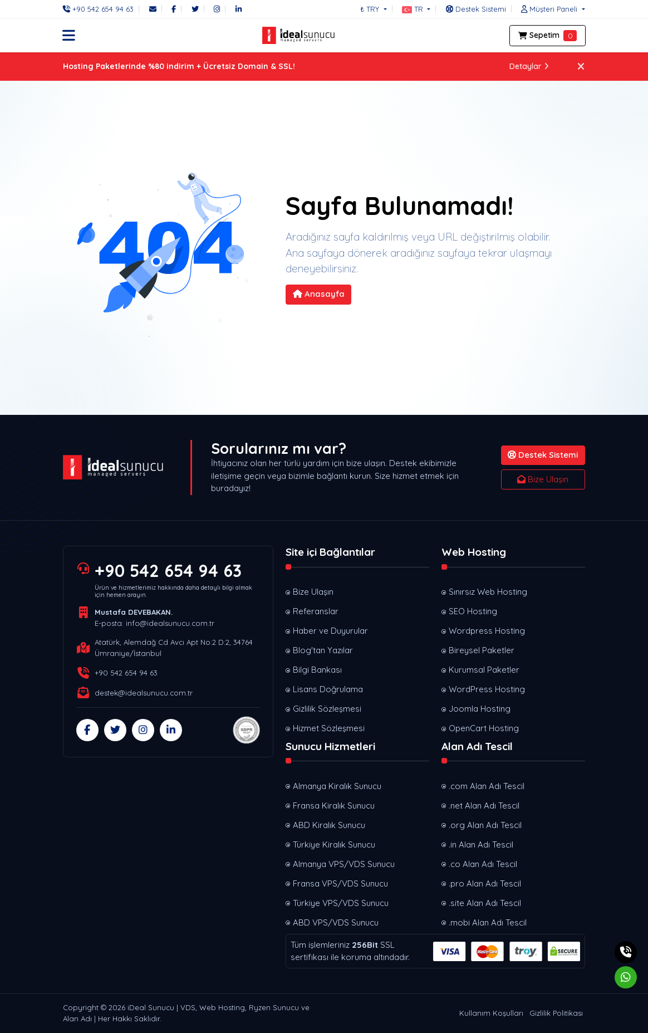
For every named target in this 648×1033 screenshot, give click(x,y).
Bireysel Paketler (481, 650)
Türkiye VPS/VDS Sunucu (341, 903)
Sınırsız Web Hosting (488, 591)
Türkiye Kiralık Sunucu (334, 844)
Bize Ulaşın (542, 479)
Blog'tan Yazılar (323, 650)
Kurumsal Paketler (484, 669)
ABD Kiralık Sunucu (329, 825)
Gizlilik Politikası (556, 1012)
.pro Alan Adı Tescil (485, 883)
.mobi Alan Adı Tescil (488, 922)
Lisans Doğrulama (328, 689)
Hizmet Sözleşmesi (329, 728)
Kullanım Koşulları (491, 1012)
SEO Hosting (473, 611)
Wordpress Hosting (487, 630)
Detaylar (529, 66)
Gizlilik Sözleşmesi (327, 708)
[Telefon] (101, 8)
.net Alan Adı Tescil (484, 805)
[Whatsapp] (626, 977)
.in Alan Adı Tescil (481, 844)
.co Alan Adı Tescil (483, 864)
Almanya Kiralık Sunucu (337, 786)
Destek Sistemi (543, 454)
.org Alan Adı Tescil (485, 825)
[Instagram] (216, 8)
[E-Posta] (153, 8)
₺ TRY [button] (370, 8)
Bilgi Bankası (317, 669)
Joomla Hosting (479, 708)
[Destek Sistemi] (476, 8)
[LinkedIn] (238, 8)
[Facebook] (173, 8)
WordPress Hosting (487, 689)
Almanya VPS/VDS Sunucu (344, 864)
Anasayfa (319, 293)
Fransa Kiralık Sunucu (334, 805)
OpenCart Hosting (484, 728)
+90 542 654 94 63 (168, 570)
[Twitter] (195, 8)
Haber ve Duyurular (330, 630)
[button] (416, 8)
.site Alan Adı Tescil (485, 903)
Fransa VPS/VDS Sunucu (340, 883)
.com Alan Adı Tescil (486, 786)
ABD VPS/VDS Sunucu (336, 922)
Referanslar (315, 611)
